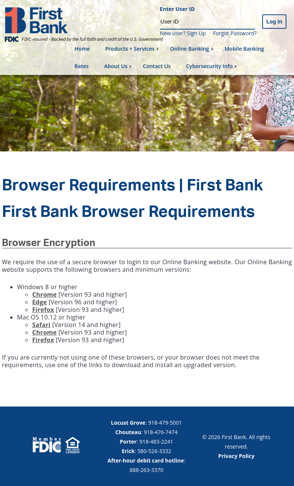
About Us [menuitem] (118, 66)
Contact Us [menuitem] (156, 66)
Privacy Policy (236, 456)
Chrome (44, 294)
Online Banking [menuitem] (192, 48)
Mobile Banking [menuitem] (244, 48)
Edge (39, 302)
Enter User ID (177, 9)
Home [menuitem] (82, 48)
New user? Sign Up (183, 33)
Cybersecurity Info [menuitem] (212, 66)
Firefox (43, 309)
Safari (41, 325)
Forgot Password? (234, 33)
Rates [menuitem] (82, 66)
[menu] (181, 57)
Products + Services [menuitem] (132, 48)
